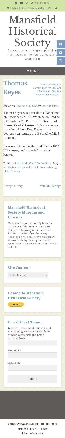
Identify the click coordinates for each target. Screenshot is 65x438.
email (31, 240)
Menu (32, 71)
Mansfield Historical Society (32, 31)
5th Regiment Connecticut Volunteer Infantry (29, 167)
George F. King (13, 186)
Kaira (31, 423)
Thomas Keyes (11, 171)
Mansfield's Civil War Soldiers (33, 163)
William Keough (51, 186)
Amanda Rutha (50, 105)
